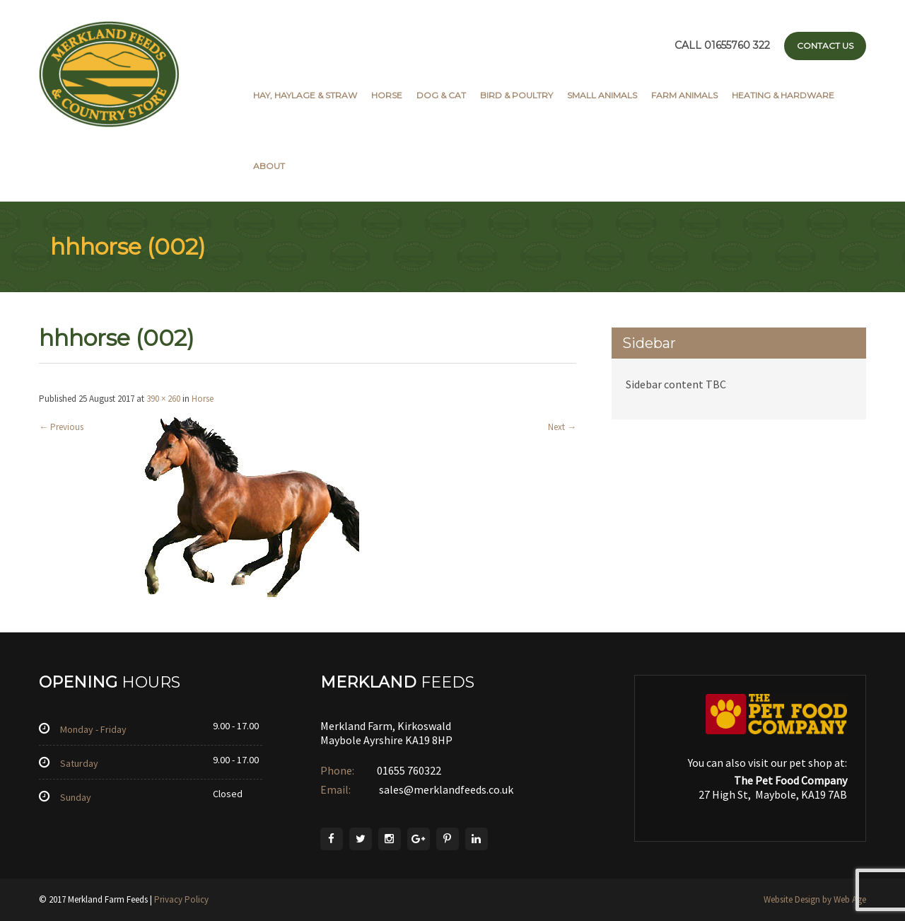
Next (562, 427)
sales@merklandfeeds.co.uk (445, 789)
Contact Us (825, 45)
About (269, 166)
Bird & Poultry (516, 95)
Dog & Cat (441, 95)
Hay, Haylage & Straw (305, 95)
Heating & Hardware (783, 95)
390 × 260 (163, 399)
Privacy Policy (181, 899)
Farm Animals (684, 95)
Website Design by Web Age (815, 899)
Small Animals (602, 95)
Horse (386, 95)
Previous (61, 427)
